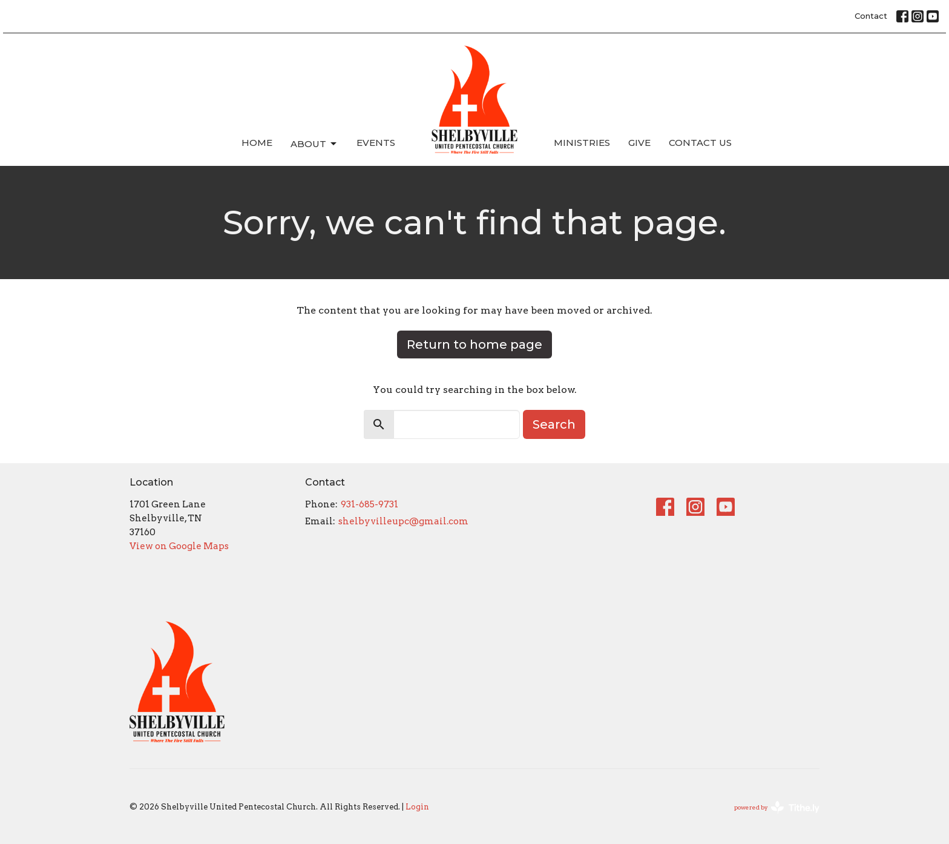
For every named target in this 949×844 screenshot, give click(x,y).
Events (375, 142)
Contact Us (700, 142)
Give (639, 142)
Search (554, 424)
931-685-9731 (369, 504)
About (314, 144)
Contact (871, 16)
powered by (776, 807)
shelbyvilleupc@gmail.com (403, 521)
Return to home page (474, 344)
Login (417, 806)
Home (256, 142)
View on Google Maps (179, 546)
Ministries (582, 142)
